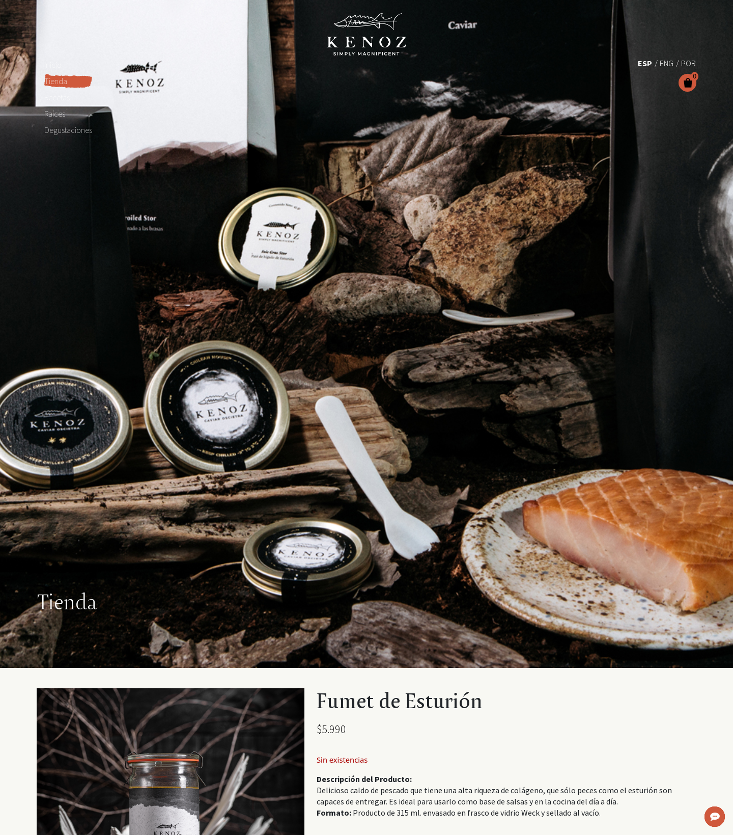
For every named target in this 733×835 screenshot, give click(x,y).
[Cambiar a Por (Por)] (688, 62)
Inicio (53, 65)
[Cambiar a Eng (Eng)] (666, 62)
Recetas (57, 97)
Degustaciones (68, 130)
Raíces (54, 114)
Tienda (55, 81)
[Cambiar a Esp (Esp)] (645, 62)
